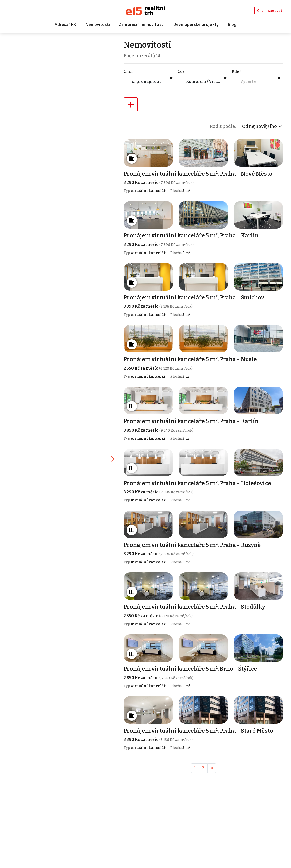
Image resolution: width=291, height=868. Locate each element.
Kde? (236, 71)
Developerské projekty (196, 24)
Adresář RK (65, 24)
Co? (181, 71)
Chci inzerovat (269, 10)
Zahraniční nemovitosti (141, 24)
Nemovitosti (97, 24)
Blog (232, 24)
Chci (129, 71)
